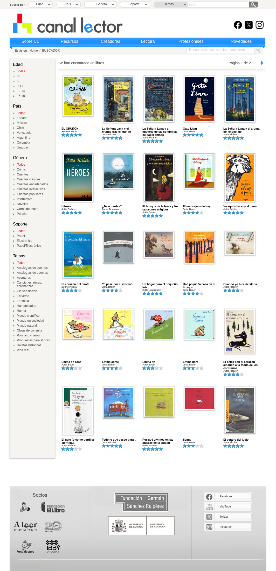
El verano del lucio (236, 439)
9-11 (20, 86)
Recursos (69, 41)
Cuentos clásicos (28, 179)
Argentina (23, 137)
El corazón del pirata (75, 284)
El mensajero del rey (197, 206)
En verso (23, 296)
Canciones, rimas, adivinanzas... (29, 284)
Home (34, 50)
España (22, 118)
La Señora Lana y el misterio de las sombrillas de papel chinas (159, 131)
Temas (169, 4)
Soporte (134, 4)
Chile (20, 128)
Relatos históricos (29, 345)
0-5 (19, 76)
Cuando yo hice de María (240, 284)
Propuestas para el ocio (33, 340)
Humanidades (26, 306)
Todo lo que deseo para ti (119, 439)
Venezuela (24, 133)
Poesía (21, 214)
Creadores (110, 41)
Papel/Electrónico (29, 246)
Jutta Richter (109, 134)
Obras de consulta (29, 330)
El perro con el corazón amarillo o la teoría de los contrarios (240, 365)
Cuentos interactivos (31, 189)
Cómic (21, 169)
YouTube (225, 506)
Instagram (226, 526)
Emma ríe (148, 361)
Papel (21, 236)
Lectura (148, 41)
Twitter (224, 516)
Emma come (110, 361)
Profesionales (191, 41)
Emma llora (190, 361)
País (68, 4)
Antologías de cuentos (32, 268)
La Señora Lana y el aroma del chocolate (241, 130)
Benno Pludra (69, 287)
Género (101, 4)
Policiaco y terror (28, 335)
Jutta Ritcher (149, 137)
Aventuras (24, 277)
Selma (187, 439)
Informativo (24, 199)
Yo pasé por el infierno (117, 284)
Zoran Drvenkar (110, 209)
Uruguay (23, 147)
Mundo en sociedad (30, 320)
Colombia (23, 142)
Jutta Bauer (189, 131)
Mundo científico (28, 316)
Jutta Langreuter (151, 290)
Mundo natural (27, 325)
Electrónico (24, 241)
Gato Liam (190, 128)
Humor (21, 311)
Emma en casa (71, 361)
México (22, 123)
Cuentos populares (30, 194)
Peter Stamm (149, 445)
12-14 (21, 91)
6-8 (19, 81)
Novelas (22, 204)
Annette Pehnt (69, 131)
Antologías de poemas (32, 272)
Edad (39, 4)
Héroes (66, 206)
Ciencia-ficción (27, 291)
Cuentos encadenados (32, 184)
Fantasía (23, 301)
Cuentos (23, 174)
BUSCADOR (51, 50)
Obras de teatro (27, 209)
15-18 (21, 96)
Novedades (241, 41)
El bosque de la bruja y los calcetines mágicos (160, 208)
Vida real (23, 350)
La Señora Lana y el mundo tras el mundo (116, 130)
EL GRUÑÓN (70, 128)
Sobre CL (30, 41)
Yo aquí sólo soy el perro (240, 206)
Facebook (226, 496)
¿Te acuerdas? (112, 206)
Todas (21, 71)
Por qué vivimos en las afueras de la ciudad (157, 441)
